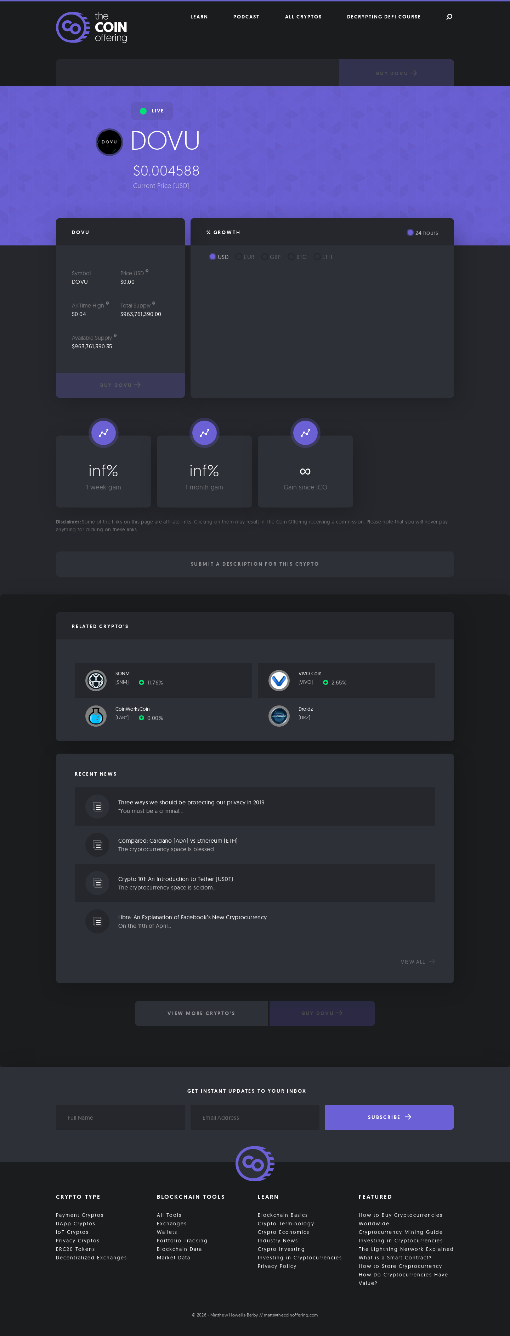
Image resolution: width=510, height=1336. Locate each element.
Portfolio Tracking (182, 1240)
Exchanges (172, 1223)
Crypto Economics (284, 1232)
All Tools (169, 1215)
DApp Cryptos (76, 1223)
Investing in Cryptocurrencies (300, 1257)
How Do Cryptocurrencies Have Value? (403, 1278)
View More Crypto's (201, 1013)
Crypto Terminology (286, 1223)
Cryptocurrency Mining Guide (401, 1232)
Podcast (246, 16)
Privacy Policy (277, 1266)
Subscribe (389, 1117)
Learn (199, 16)
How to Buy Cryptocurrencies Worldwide (401, 1219)
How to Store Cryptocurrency (400, 1266)
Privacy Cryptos (78, 1240)
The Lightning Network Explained (406, 1249)
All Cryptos (303, 16)
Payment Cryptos (80, 1215)
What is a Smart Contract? (395, 1257)
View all (418, 962)
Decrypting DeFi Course (384, 16)
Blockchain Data (179, 1249)
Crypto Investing (281, 1249)
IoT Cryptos (72, 1232)
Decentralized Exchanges (91, 1257)
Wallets (167, 1232)
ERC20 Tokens (75, 1249)
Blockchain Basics (283, 1215)
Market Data (174, 1257)
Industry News (278, 1240)
